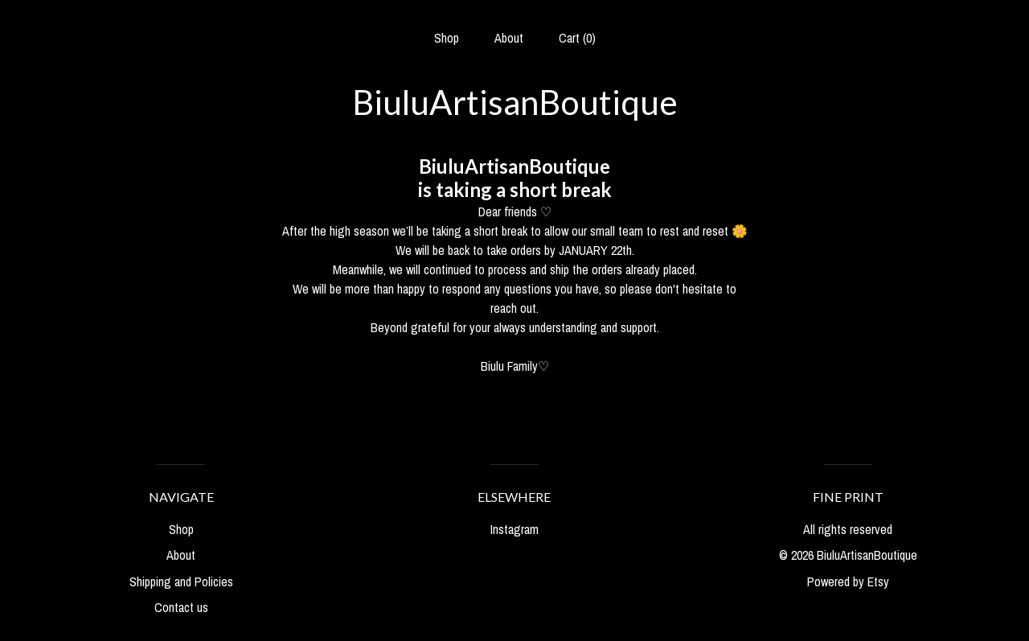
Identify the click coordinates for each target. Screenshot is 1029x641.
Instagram (514, 529)
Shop (446, 38)
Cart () (577, 38)
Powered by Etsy (848, 581)
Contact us (181, 607)
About (508, 38)
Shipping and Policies (181, 581)
